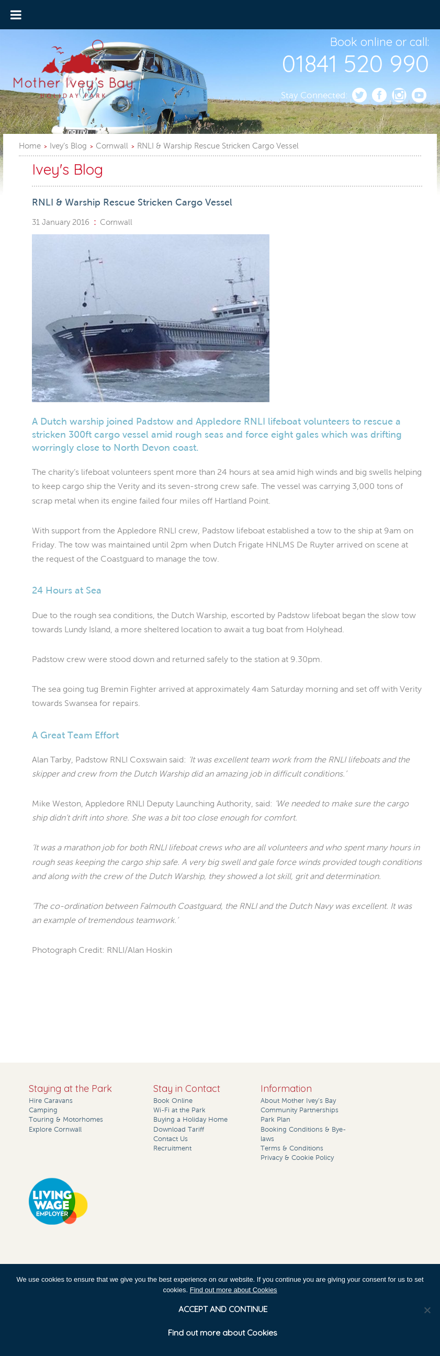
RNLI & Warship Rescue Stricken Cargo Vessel (218, 146)
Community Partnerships (300, 1110)
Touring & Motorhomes (66, 1119)
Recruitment (172, 1148)
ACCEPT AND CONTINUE (222, 1309)
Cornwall (112, 146)
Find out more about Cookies (233, 1290)
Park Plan (275, 1119)
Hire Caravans (51, 1100)
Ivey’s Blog (68, 146)
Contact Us (170, 1139)
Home (30, 146)
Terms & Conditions (292, 1148)
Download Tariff (178, 1129)
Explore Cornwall (55, 1129)
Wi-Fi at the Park (179, 1110)
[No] (427, 1310)
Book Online (173, 1100)
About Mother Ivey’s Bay (298, 1100)
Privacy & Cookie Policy (297, 1157)
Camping (43, 1110)
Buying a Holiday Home (190, 1119)
